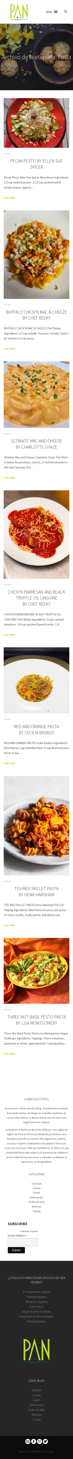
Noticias (36, 1206)
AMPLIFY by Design (43, 1451)
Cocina (7, 153)
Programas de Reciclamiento (36, 1316)
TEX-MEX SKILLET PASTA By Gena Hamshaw (36, 891)
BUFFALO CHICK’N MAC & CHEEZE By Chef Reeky (36, 315)
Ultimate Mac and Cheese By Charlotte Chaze (36, 444)
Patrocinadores (36, 1321)
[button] (49, 12)
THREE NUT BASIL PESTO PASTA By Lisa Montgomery (36, 1020)
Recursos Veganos (36, 1302)
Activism (36, 1183)
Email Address (18, 1236)
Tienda (36, 1211)
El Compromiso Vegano (36, 1292)
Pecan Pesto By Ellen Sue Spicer (36, 164)
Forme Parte (36, 1306)
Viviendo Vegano (36, 1297)
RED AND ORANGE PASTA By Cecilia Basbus (36, 729)
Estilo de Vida (36, 1202)
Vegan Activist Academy (36, 1311)
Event (36, 1192)
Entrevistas (36, 1197)
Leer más (9, 197)
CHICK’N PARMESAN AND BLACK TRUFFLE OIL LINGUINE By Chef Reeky (36, 598)
